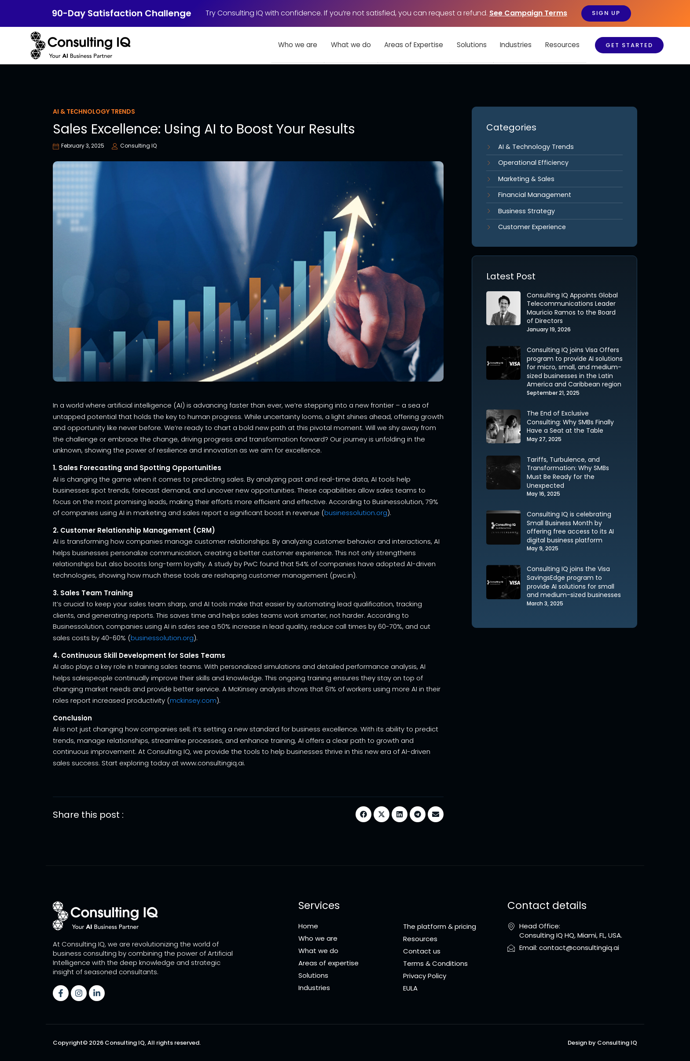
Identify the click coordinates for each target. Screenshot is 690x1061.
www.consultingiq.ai (211, 763)
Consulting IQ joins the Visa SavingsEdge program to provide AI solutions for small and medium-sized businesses (574, 585)
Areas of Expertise (414, 45)
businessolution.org (355, 512)
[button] (363, 814)
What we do (352, 45)
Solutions (472, 45)
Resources (562, 45)
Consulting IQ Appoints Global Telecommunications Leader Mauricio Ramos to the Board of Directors (572, 310)
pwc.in (343, 575)
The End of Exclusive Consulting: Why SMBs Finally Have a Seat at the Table (570, 425)
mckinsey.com (193, 700)
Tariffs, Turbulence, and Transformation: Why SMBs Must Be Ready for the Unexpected (568, 475)
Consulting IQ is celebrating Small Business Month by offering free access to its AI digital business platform (570, 529)
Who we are (299, 45)
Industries (516, 45)
